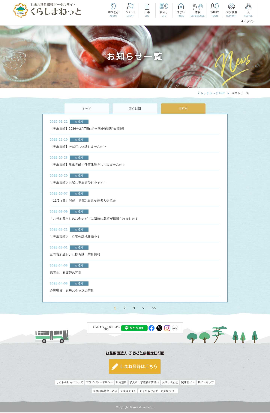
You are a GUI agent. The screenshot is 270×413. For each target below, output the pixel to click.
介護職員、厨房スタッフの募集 (72, 291)
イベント (130, 14)
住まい (180, 14)
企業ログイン (128, 391)
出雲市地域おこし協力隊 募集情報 (75, 255)
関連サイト (188, 382)
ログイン (248, 21)
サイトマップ (206, 382)
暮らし (164, 14)
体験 (197, 14)
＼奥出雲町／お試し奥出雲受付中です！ (78, 183)
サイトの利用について (69, 382)
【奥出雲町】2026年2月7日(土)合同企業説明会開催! (87, 129)
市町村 (214, 14)
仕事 (147, 14)
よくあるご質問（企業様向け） (158, 391)
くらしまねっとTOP (211, 93)
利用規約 (121, 382)
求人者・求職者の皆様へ (144, 382)
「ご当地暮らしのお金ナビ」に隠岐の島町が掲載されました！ (94, 219)
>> (154, 309)
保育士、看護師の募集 (65, 273)
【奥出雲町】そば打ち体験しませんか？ (78, 147)
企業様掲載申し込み (105, 391)
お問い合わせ (170, 382)
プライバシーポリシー (99, 382)
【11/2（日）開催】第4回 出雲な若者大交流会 (83, 201)
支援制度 (231, 14)
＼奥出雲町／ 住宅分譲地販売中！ (75, 237)
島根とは (113, 14)
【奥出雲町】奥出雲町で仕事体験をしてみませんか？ (87, 165)
